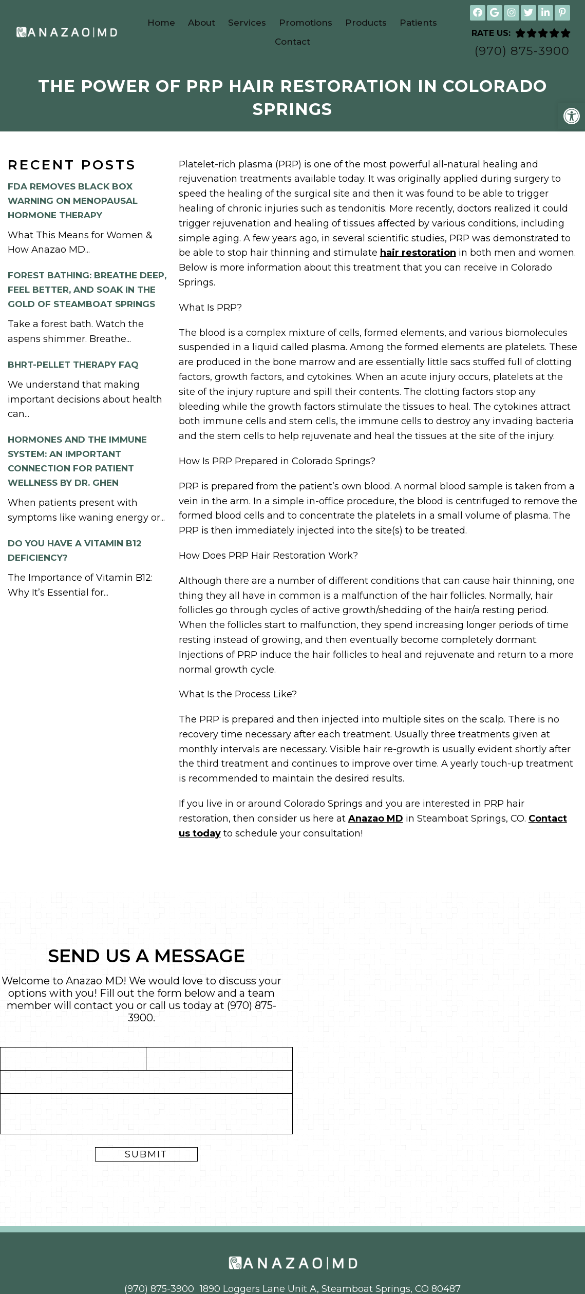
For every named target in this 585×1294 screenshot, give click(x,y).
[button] (571, 116)
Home (161, 22)
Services (247, 22)
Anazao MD (375, 818)
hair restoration (418, 252)
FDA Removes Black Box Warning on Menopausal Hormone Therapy (73, 200)
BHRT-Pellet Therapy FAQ (73, 364)
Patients (418, 22)
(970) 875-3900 (522, 51)
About (201, 22)
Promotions (305, 22)
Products (366, 22)
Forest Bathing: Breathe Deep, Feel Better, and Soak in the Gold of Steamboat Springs (87, 289)
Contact (292, 41)
